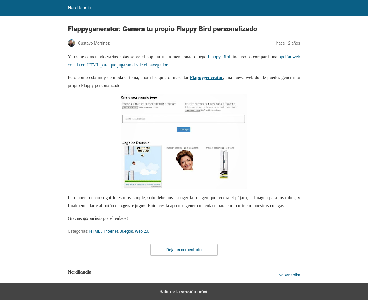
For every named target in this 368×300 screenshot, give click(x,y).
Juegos (126, 231)
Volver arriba (289, 275)
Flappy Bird (219, 56)
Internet (111, 231)
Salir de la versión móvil (184, 291)
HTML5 (96, 231)
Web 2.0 (142, 231)
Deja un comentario (184, 249)
